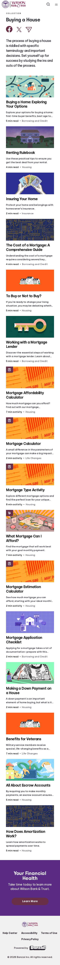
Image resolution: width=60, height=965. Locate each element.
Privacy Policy (30, 939)
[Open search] (48, 4)
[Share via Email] (29, 29)
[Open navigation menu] (56, 4)
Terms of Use (49, 933)
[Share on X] (19, 29)
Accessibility (29, 933)
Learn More (30, 901)
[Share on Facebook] (9, 29)
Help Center (10, 933)
